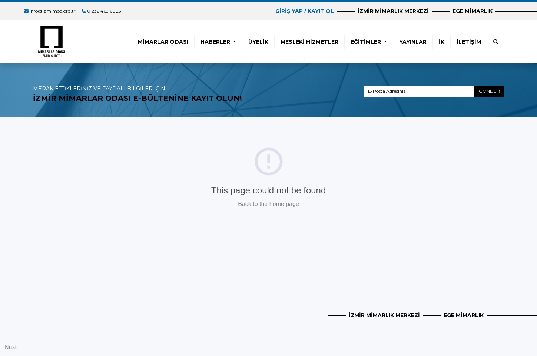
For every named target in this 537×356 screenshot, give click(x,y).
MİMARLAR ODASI (163, 42)
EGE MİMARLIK (473, 11)
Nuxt (10, 347)
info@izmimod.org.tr (53, 11)
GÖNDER (489, 91)
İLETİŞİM (469, 42)
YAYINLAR (413, 42)
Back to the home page (268, 204)
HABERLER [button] (216, 42)
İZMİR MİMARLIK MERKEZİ (393, 11)
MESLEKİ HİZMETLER (309, 42)
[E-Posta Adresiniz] (419, 91)
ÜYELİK (258, 42)
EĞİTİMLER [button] (366, 42)
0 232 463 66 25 (104, 11)
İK (441, 42)
